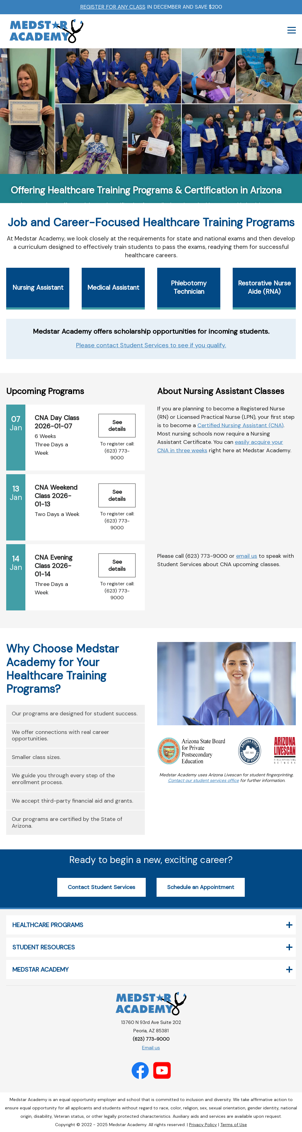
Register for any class (112, 6)
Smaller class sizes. (36, 757)
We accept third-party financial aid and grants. (72, 801)
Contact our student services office (203, 780)
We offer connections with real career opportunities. (60, 735)
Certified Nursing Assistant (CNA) (240, 425)
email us (246, 556)
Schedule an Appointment (200, 887)
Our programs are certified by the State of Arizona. (67, 822)
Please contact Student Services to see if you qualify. (151, 345)
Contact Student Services (101, 887)
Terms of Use (233, 1124)
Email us (151, 1047)
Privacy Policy (203, 1124)
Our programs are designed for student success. (74, 713)
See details (117, 426)
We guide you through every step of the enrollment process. (63, 779)
